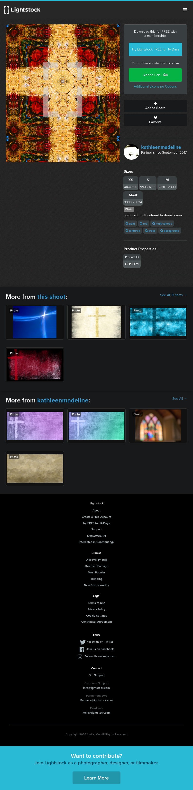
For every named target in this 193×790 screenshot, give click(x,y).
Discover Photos (96, 560)
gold (130, 223)
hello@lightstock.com (96, 712)
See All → (179, 398)
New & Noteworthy (96, 585)
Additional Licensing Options (155, 86)
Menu (185, 10)
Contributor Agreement (96, 622)
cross (150, 231)
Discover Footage (96, 566)
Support (96, 529)
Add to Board (155, 106)
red (143, 223)
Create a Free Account (96, 517)
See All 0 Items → (173, 295)
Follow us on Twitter (100, 642)
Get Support (97, 675)
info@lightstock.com (96, 688)
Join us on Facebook (100, 649)
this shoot (51, 296)
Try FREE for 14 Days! (96, 523)
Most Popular (96, 572)
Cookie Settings (96, 615)
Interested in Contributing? (96, 542)
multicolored (162, 223)
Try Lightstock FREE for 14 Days (155, 49)
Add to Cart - (155, 75)
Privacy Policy (96, 609)
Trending (96, 579)
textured (133, 231)
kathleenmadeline (161, 147)
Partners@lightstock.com (96, 700)
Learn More (96, 777)
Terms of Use (96, 603)
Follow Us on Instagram (99, 656)
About (96, 510)
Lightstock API (96, 535)
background (169, 231)
